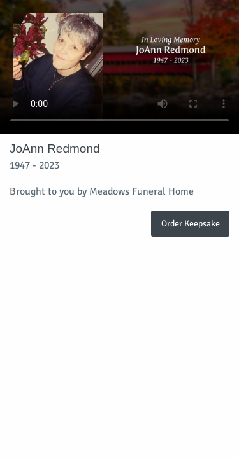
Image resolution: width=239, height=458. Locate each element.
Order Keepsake (190, 223)
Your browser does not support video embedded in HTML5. (119, 67)
